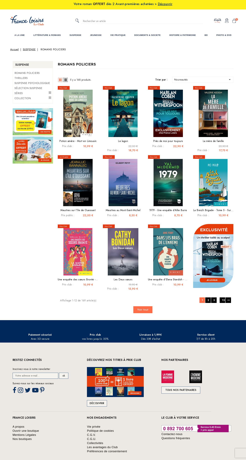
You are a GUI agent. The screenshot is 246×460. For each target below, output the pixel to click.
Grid (60, 80)
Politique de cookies (100, 430)
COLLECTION (23, 98)
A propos (18, 426)
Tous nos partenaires (180, 390)
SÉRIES (19, 93)
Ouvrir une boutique (26, 430)
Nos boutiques (22, 439)
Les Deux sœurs (123, 279)
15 (223, 300)
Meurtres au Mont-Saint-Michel (123, 210)
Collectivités (95, 443)
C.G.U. (91, 439)
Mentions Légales (24, 434)
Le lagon (123, 141)
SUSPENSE (22, 65)
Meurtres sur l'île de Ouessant (77, 210)
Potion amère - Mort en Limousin (78, 141)
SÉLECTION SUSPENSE (28, 88)
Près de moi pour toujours (168, 141)
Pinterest (42, 391)
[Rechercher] (142, 21)
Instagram (21, 391)
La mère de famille (213, 141)
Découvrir (97, 403)
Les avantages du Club (102, 447)
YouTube (35, 391)
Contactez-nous (171, 434)
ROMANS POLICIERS (27, 73)
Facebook (15, 391)
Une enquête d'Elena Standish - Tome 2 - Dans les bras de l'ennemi (187, 279)
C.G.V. (91, 434)
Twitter (28, 391)
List (65, 80)
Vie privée (93, 426)
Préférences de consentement (107, 451)
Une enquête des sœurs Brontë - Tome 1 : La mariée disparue (93, 279)
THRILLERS (21, 78)
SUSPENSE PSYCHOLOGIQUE (32, 83)
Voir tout (142, 309)
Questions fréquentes (175, 438)
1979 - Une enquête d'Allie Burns (168, 210)
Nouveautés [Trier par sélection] (203, 79)
